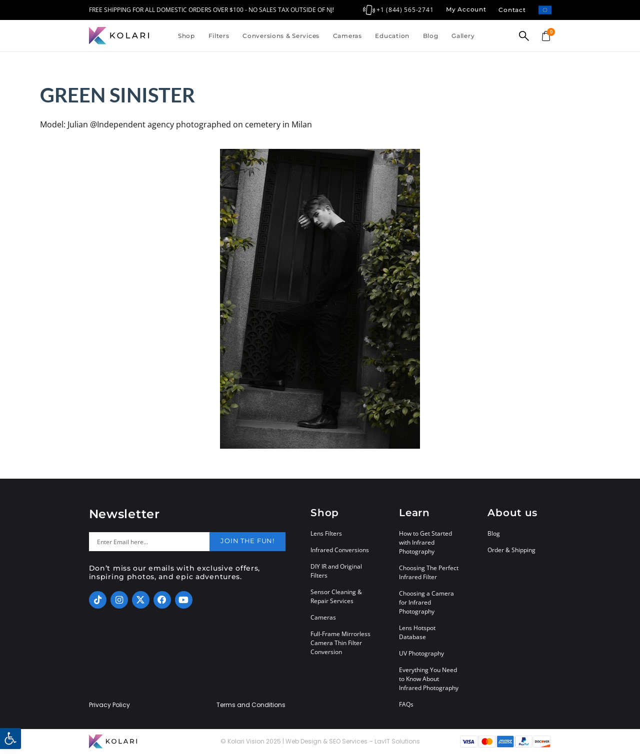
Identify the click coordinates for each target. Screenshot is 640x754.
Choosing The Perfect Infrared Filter (428, 572)
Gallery (463, 35)
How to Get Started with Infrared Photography (425, 542)
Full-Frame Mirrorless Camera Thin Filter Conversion (340, 643)
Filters (219, 35)
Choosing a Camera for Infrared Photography (426, 602)
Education (392, 35)
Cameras (347, 35)
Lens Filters (326, 533)
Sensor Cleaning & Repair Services (336, 596)
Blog (430, 35)
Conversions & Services (281, 35)
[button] (10, 738)
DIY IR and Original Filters (336, 571)
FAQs (406, 704)
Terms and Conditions (251, 705)
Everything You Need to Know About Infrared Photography (428, 679)
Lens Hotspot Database (417, 632)
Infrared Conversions (339, 550)
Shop (186, 35)
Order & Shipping (512, 550)
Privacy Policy (109, 705)
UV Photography (421, 653)
